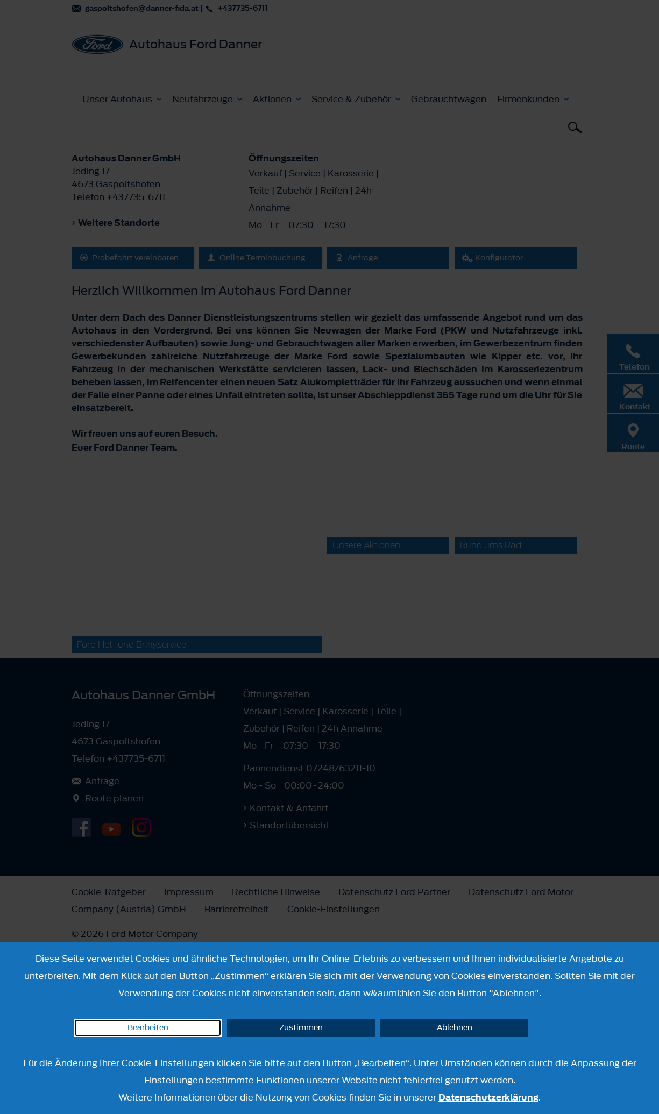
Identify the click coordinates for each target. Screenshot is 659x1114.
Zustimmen (301, 1027)
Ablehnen (454, 1027)
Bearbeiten (147, 1027)
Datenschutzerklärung (488, 1097)
